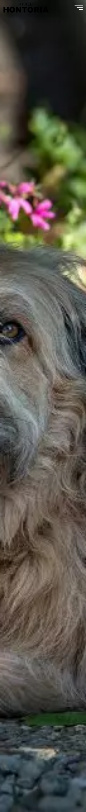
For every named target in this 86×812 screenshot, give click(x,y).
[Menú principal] (79, 7)
